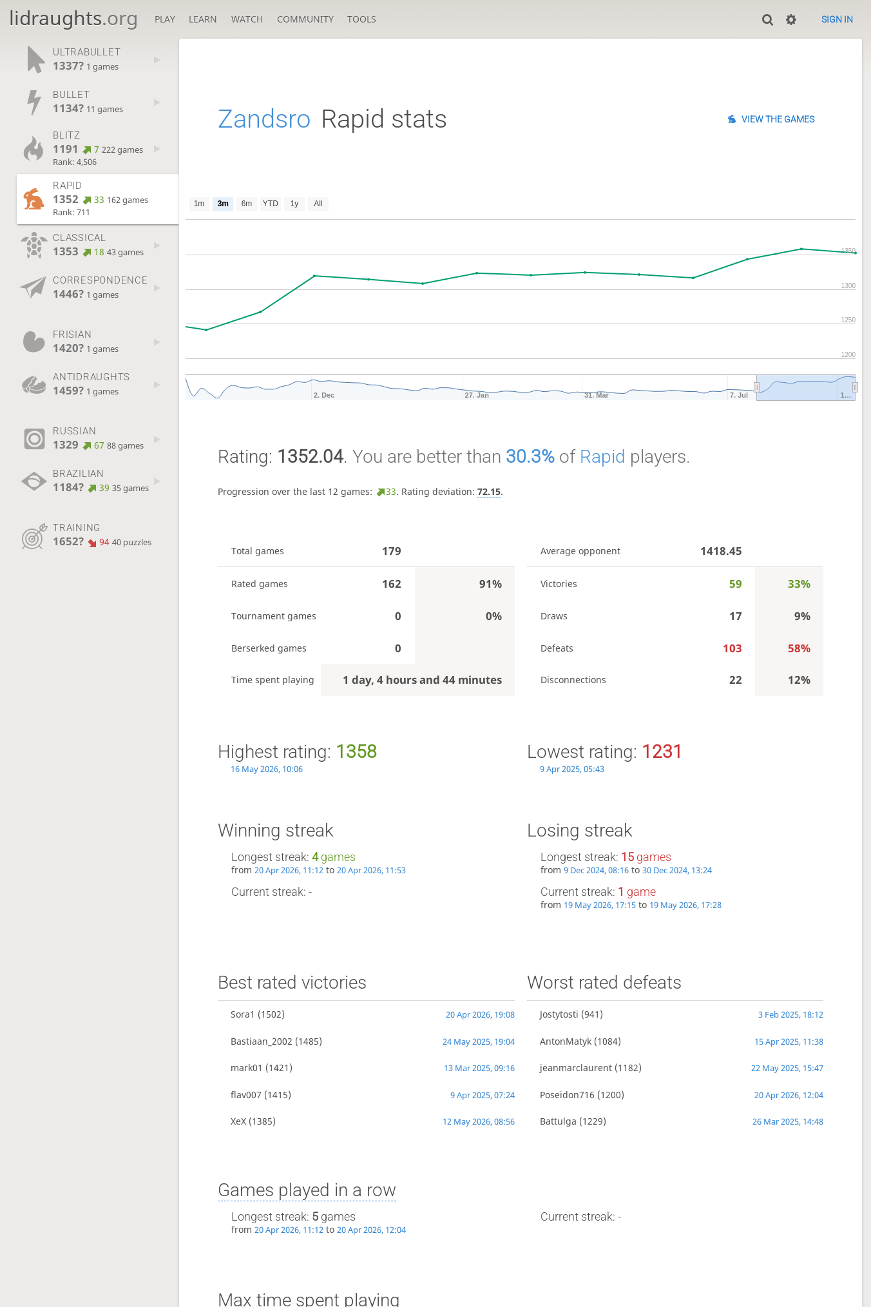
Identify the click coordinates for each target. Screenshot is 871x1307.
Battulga (558, 1121)
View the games (778, 119)
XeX (238, 1121)
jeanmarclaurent (576, 1067)
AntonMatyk (565, 1041)
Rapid (603, 456)
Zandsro (264, 119)
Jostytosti (559, 1014)
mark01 (247, 1067)
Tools (361, 19)
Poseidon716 (567, 1095)
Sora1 (243, 1014)
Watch (247, 19)
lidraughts (73, 18)
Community (305, 19)
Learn (203, 19)
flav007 (246, 1095)
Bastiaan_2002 (261, 1041)
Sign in (837, 19)
